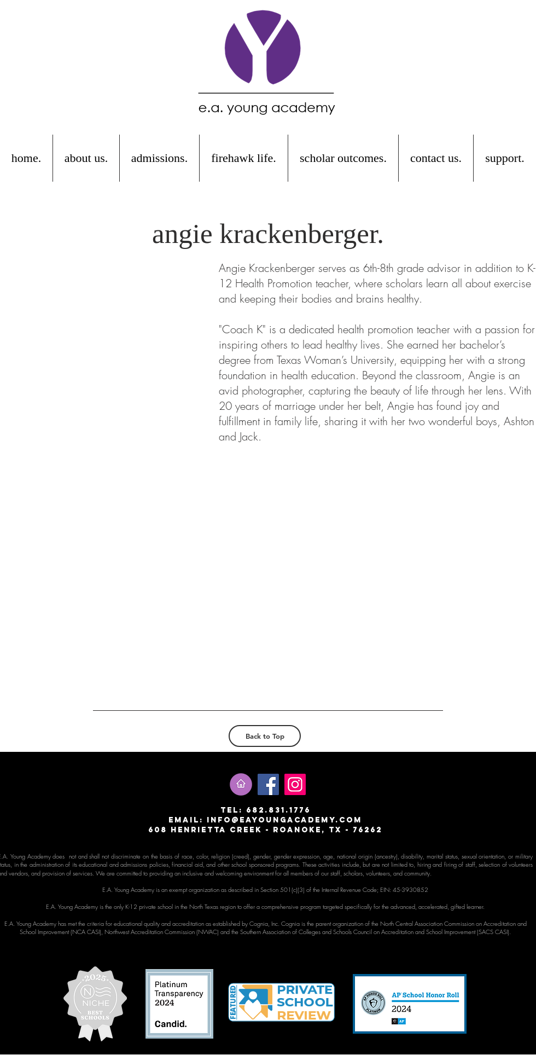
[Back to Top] (265, 736)
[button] (86, 158)
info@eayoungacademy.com (284, 820)
